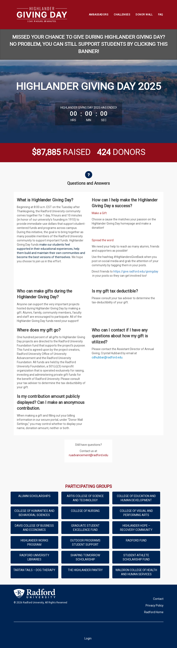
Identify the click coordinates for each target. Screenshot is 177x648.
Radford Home (153, 612)
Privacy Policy (154, 605)
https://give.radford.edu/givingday (135, 271)
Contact (158, 598)
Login (88, 638)
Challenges (122, 14)
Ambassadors (98, 14)
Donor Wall (144, 14)
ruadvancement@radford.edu (88, 455)
